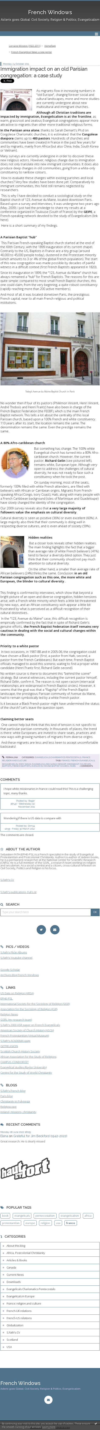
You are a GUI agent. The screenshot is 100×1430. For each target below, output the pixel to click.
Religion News (9, 1014)
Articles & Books (17, 1260)
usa (58, 1223)
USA (9, 1347)
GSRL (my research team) (16, 1020)
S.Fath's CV (7, 880)
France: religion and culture (24, 1303)
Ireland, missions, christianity (18, 1112)
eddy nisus (25, 764)
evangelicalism (41, 764)
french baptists (21, 766)
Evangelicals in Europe (21, 1296)
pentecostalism (45, 1216)
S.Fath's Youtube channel (16, 958)
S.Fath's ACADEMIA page (15, 1041)
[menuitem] (26, 46)
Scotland (12, 1340)
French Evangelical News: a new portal (31, 52)
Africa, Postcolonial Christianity (26, 1253)
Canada (11, 1267)
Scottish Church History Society (20, 1051)
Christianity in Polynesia (15, 1101)
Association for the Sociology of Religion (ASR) (28, 1009)
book (5, 1216)
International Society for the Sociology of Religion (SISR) (35, 1004)
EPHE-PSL (6, 998)
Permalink (10, 757)
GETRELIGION (9, 1046)
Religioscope (8, 1107)
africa (88, 1216)
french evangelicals (83, 760)
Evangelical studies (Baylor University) (23, 1067)
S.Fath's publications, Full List (18, 892)
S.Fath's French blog (12, 1091)
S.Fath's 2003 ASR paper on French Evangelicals (30, 1025)
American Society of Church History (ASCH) (27, 1030)
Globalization (15, 1325)
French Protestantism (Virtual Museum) (24, 1035)
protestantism (10, 1223)
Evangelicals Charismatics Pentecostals (58, 757)
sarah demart (58, 764)
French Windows (50, 12)
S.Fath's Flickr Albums (13, 952)
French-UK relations (19, 1311)
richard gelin (10, 764)
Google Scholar (10, 970)
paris (73, 766)
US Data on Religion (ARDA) (17, 993)
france (65, 760)
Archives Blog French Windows (19, 975)
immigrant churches (79, 764)
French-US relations (19, 1318)
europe (30, 1223)
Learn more (49, 1427)
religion (45, 1223)
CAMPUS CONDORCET (14, 1062)
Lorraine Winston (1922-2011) (24, 45)
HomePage (50, 45)
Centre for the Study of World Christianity (26, 1072)
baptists (6, 766)
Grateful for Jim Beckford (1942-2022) (40, 1136)
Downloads (14, 1282)
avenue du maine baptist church (50, 766)
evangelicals (22, 1216)
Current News (15, 1275)
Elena (4, 1136)
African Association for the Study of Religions (28, 1057)
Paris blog (6, 1096)
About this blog (16, 1246)
